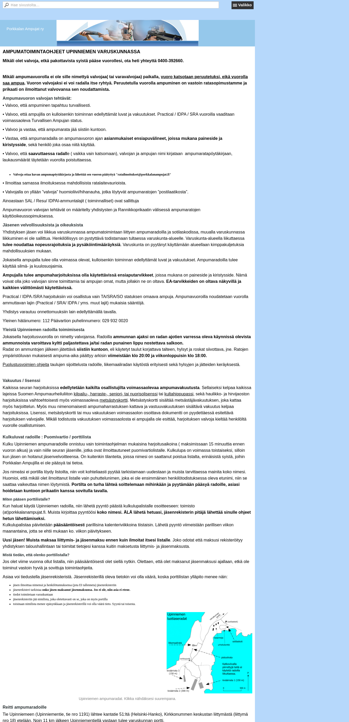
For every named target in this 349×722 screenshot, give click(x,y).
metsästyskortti (114, 400)
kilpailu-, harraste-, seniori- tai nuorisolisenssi (115, 394)
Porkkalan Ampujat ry (25, 28)
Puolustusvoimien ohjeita (26, 364)
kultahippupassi (178, 394)
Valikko (245, 5)
